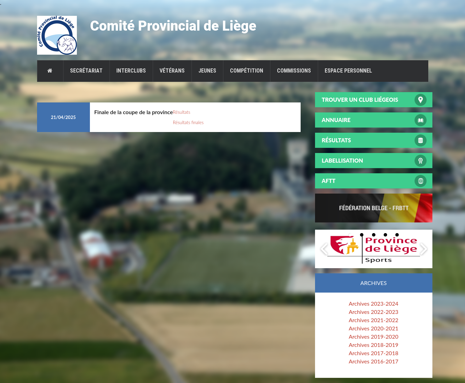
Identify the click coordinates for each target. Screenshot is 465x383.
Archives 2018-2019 (373, 344)
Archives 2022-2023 (373, 311)
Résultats (181, 112)
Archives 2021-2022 (373, 320)
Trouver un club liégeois (360, 99)
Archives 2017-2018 (373, 353)
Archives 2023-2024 (373, 303)
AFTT (329, 180)
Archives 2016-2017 (373, 361)
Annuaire (336, 120)
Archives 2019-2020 (373, 336)
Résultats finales (188, 122)
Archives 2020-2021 (373, 328)
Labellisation (342, 160)
